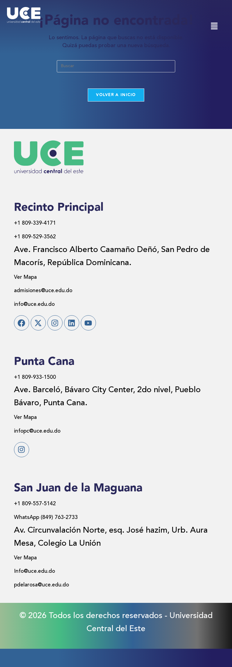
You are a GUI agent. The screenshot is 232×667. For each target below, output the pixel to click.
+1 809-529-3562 (45, 238)
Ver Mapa (31, 279)
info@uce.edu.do (45, 306)
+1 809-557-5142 (45, 521)
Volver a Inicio (116, 97)
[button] (214, 26)
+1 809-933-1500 (45, 387)
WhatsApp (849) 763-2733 (62, 535)
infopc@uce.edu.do (49, 441)
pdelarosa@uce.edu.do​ (56, 603)
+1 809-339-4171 (45, 225)
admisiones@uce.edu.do (58, 292)
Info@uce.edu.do (45, 589)
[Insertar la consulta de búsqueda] (116, 66)
